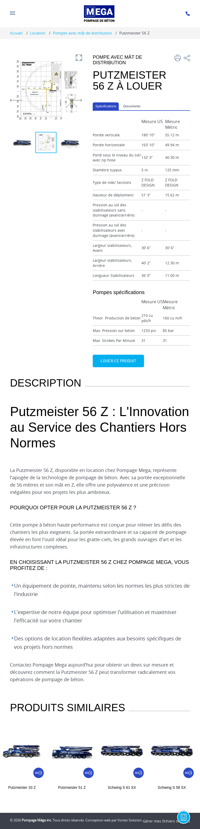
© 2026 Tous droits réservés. (47, 820)
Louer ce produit (118, 361)
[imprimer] (177, 59)
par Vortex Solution (126, 820)
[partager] (187, 59)
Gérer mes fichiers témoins (166, 821)
